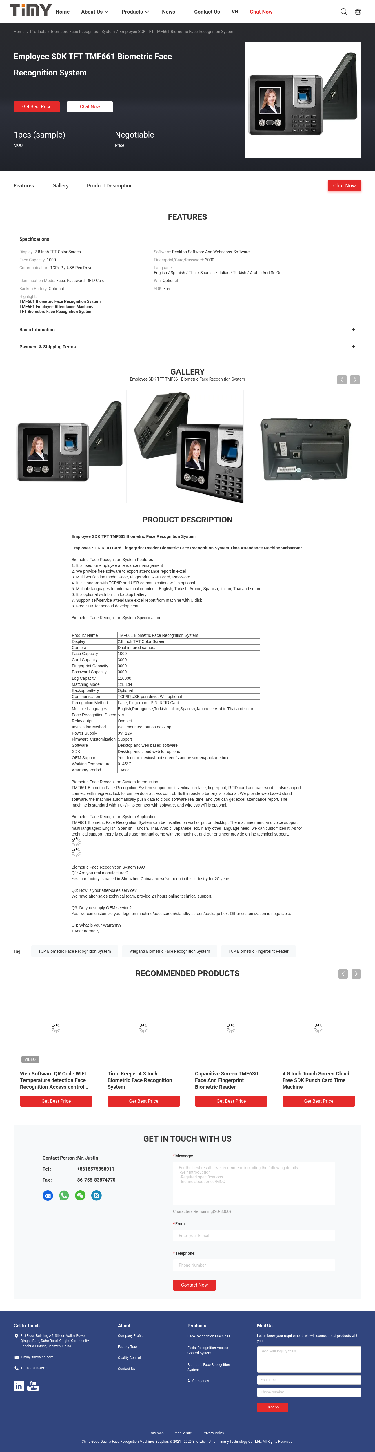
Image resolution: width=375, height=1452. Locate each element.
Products (38, 31)
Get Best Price (37, 106)
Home (19, 31)
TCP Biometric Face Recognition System (75, 951)
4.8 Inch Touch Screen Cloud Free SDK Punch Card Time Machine (316, 1080)
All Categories (198, 1381)
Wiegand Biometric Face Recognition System (169, 951)
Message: (184, 1155)
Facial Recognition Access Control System (208, 1350)
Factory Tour (127, 1347)
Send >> (273, 1407)
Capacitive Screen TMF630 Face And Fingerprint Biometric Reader (226, 1080)
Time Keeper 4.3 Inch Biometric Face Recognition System (140, 1080)
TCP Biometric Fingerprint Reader (258, 951)
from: (180, 1223)
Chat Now (90, 106)
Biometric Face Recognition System (83, 31)
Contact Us (126, 1369)
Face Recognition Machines (209, 1336)
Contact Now (194, 1285)
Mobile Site (183, 1433)
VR (235, 11)
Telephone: (185, 1253)
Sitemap (157, 1433)
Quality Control (129, 1358)
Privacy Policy (213, 1433)
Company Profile (130, 1336)
